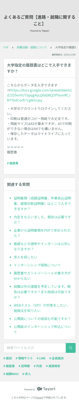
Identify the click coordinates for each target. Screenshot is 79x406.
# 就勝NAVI (11, 374)
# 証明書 (24, 366)
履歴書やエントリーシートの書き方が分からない (42, 275)
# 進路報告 (53, 366)
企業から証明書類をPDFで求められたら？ (42, 233)
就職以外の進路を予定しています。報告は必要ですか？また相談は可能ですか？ (42, 291)
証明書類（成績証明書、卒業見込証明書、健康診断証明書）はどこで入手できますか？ (42, 203)
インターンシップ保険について (37, 264)
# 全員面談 (56, 358)
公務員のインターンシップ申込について (42, 329)
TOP (6, 47)
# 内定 (38, 366)
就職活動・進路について (32, 47)
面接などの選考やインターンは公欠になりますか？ (42, 246)
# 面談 (7, 358)
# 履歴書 (12, 163)
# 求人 (26, 374)
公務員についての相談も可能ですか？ (42, 318)
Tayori (39, 397)
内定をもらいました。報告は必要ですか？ (42, 219)
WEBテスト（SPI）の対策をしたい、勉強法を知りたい (42, 308)
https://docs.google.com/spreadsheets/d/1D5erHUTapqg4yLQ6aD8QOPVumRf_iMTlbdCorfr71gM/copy (39, 95)
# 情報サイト (24, 358)
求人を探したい (25, 257)
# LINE (41, 358)
